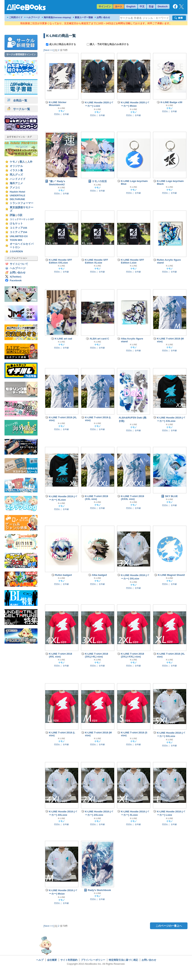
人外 (29, 161)
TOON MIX (16, 240)
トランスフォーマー (21, 203)
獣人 (22, 161)
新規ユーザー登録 (84, 17)
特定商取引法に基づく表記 (123, 960)
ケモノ (14, 161)
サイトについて (19, 264)
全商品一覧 (17, 100)
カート (118, 6)
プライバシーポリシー (93, 960)
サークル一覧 (18, 109)
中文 (142, 6)
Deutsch (163, 6)
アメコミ (15, 187)
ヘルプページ (33, 17)
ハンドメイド (18, 179)
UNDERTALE (17, 195)
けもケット (16, 223)
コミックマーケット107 (22, 219)
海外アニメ (16, 183)
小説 (19, 215)
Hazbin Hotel (17, 191)
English (131, 6)
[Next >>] (49, 50)
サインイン (105, 6)
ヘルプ (40, 960)
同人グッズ (16, 174)
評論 (12, 215)
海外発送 (57, 17)
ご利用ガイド (15, 17)
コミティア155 (18, 227)
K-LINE (61, 108)
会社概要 (52, 960)
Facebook (16, 280)
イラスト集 (16, 170)
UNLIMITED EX (19, 236)
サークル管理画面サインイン (21, 54)
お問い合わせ (103, 17)
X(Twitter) (15, 276)
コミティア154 (18, 232)
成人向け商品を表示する (61, 44)
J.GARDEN (16, 251)
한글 (151, 6)
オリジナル (16, 166)
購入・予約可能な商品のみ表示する (108, 44)
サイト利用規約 (68, 960)
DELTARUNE (17, 199)
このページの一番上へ (169, 925)
